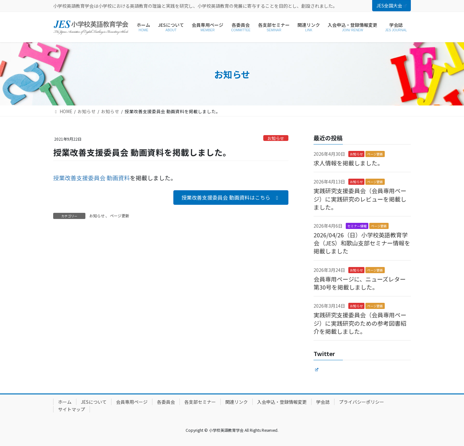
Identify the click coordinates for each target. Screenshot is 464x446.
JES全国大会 (391, 5)
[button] (230, 197)
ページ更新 (119, 215)
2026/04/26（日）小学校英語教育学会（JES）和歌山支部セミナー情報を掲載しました (362, 243)
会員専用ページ (132, 402)
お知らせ (275, 138)
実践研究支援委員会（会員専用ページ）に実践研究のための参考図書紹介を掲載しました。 (360, 323)
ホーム (65, 402)
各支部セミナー (200, 402)
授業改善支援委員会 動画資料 (91, 177)
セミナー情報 (357, 225)
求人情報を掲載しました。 (348, 163)
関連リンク (236, 402)
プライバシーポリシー (361, 402)
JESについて (94, 402)
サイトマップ (71, 409)
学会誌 (323, 402)
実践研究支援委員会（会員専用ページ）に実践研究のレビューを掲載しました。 (360, 198)
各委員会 (166, 402)
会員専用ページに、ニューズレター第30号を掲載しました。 (360, 283)
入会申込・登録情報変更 (282, 402)
